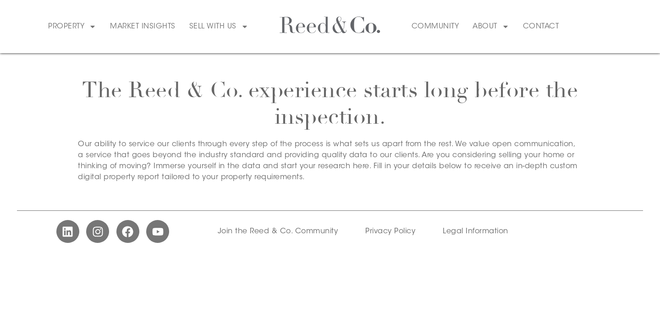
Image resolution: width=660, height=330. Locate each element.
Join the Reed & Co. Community (278, 231)
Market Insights (143, 26)
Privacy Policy (390, 231)
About (491, 26)
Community (435, 26)
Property (72, 26)
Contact (541, 26)
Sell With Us (218, 26)
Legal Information (475, 231)
